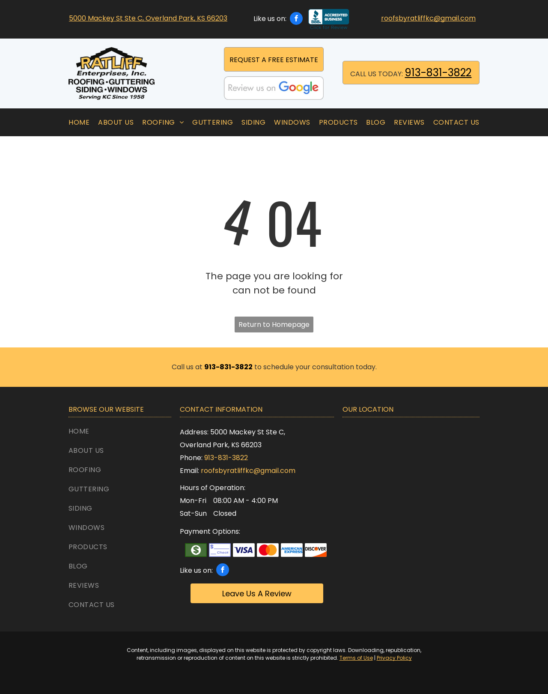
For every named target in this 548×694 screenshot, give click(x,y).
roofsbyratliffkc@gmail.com (428, 18)
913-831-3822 (438, 73)
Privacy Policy (394, 657)
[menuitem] (79, 122)
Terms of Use (356, 657)
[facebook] (296, 19)
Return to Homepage (274, 324)
